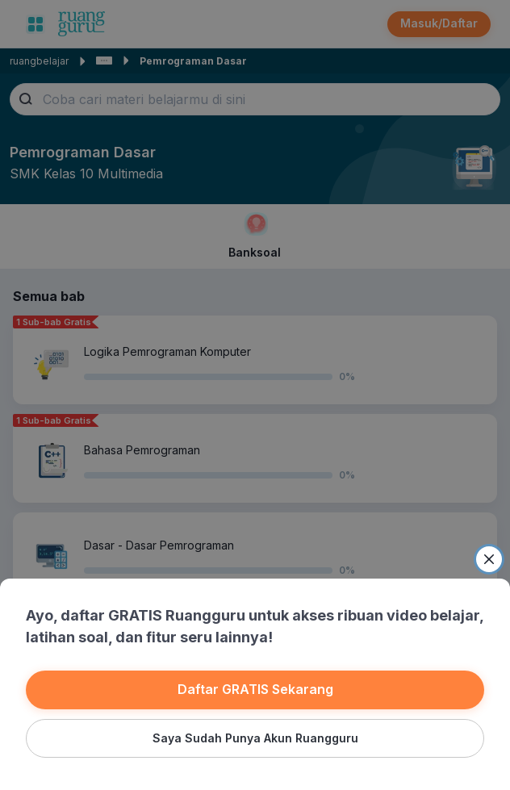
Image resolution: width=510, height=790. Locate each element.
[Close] (489, 559)
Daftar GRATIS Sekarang (255, 689)
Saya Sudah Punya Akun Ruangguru (255, 738)
